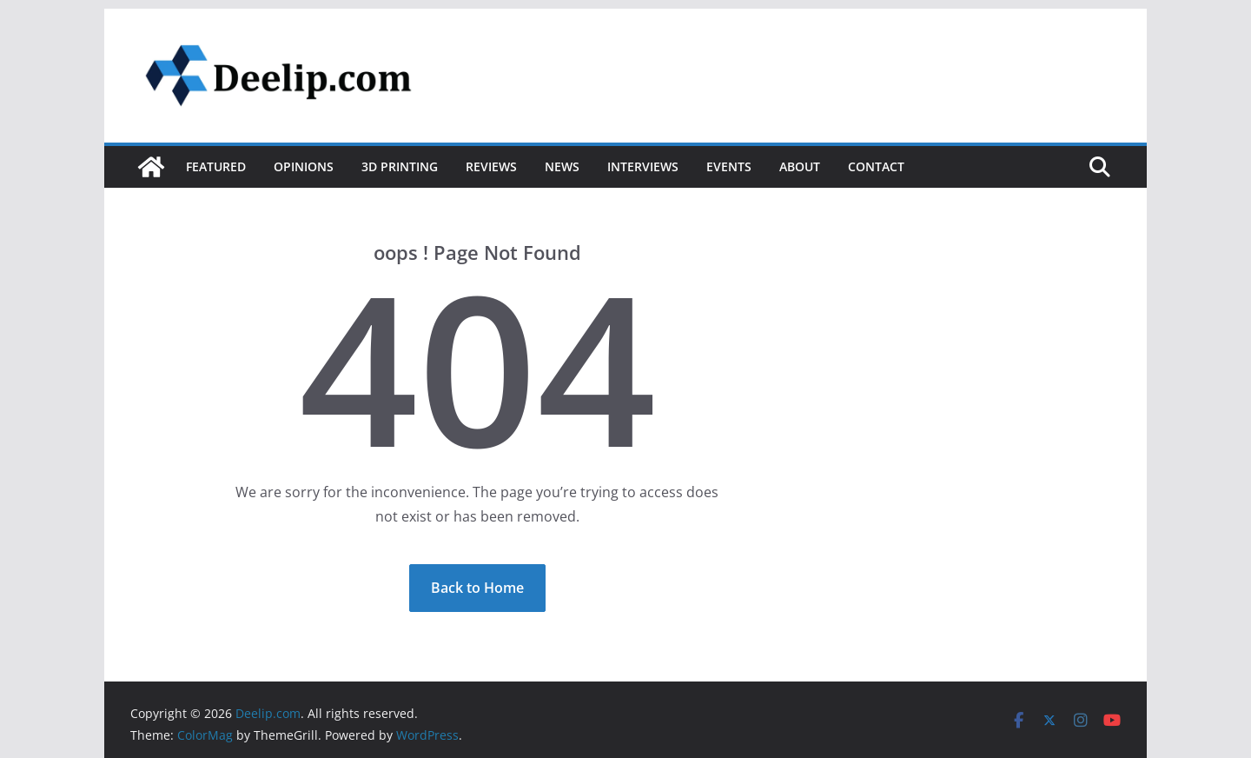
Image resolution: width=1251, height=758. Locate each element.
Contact (876, 166)
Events (728, 166)
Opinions (304, 166)
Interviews (642, 166)
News (562, 166)
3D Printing (399, 166)
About (799, 166)
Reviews (491, 166)
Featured (216, 166)
